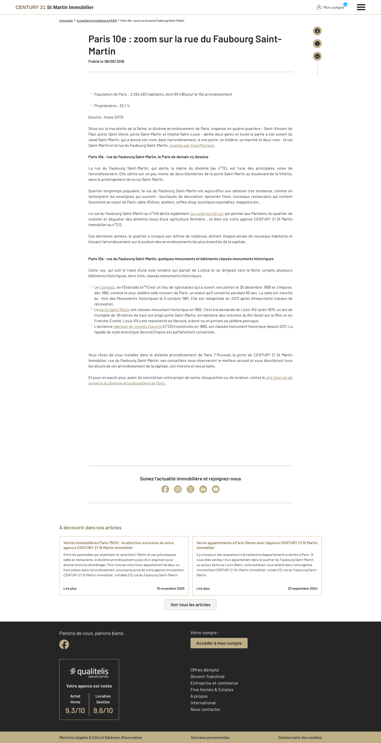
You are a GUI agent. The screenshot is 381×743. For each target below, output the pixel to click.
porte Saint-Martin (114, 309)
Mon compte (330, 7)
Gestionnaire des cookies (300, 737)
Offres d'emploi (204, 669)
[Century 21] (55, 7)
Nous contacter (205, 709)
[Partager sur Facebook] (317, 31)
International (203, 702)
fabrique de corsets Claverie (137, 326)
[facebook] (64, 644)
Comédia (107, 287)
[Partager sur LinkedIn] (317, 56)
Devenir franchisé (207, 676)
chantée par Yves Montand (191, 145)
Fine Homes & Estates (212, 689)
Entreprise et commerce (214, 683)
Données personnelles (210, 737)
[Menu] (361, 6)
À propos (199, 696)
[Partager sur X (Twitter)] (317, 43)
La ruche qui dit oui (206, 213)
